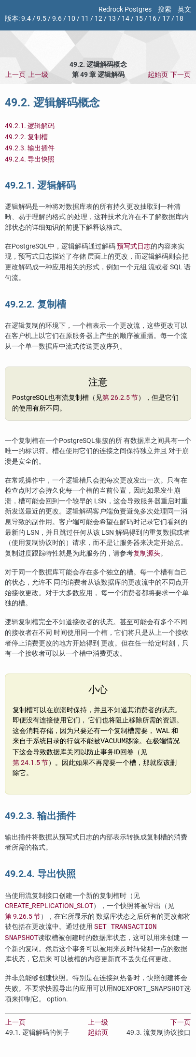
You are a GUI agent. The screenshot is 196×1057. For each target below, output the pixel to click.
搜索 (164, 9)
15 (139, 19)
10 (71, 19)
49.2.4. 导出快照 (30, 159)
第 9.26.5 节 (23, 916)
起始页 (158, 75)
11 (85, 19)
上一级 (38, 75)
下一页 (180, 75)
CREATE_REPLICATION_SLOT (49, 906)
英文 (184, 9)
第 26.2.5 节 (120, 398)
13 (112, 19)
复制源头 (146, 553)
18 (179, 19)
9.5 (41, 19)
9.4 (26, 19)
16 (152, 19)
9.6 (57, 19)
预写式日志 (134, 246)
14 (125, 19)
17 (166, 19)
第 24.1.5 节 (30, 763)
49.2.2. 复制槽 (26, 137)
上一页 (15, 75)
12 (98, 19)
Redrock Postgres (125, 9)
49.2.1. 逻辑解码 (30, 126)
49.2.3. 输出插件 (30, 148)
